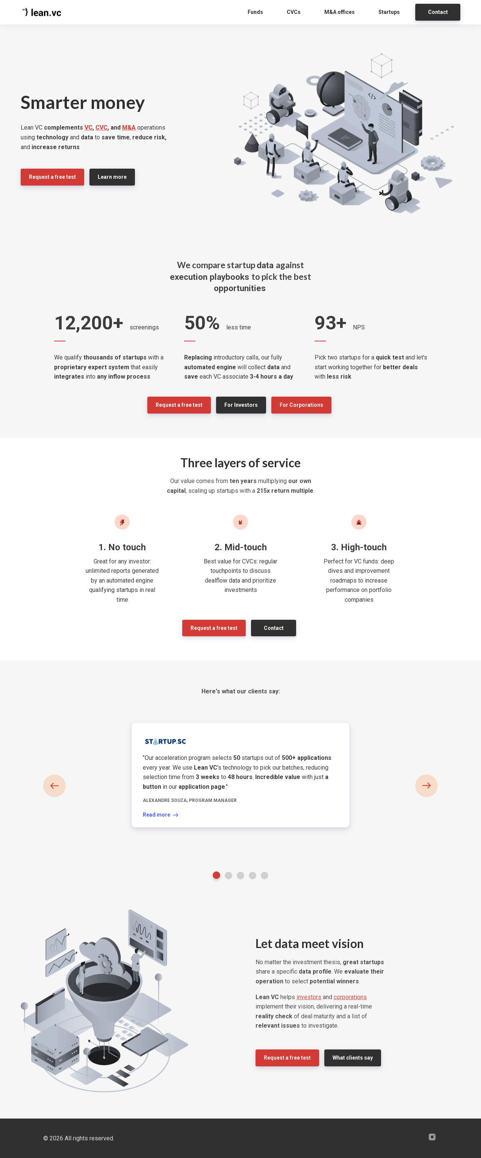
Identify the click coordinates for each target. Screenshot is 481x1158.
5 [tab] (264, 875)
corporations (350, 997)
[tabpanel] (240, 775)
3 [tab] (240, 875)
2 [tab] (228, 875)
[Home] (44, 12)
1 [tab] (216, 875)
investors (308, 997)
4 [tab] (252, 875)
